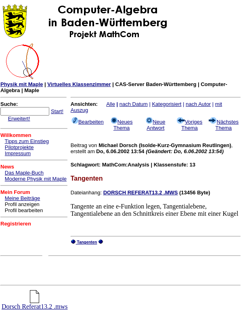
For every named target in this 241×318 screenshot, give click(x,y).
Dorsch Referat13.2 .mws (35, 303)
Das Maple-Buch (24, 173)
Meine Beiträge (22, 198)
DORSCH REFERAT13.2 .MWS (140, 193)
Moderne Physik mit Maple (36, 179)
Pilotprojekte (19, 147)
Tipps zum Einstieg (27, 141)
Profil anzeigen (22, 204)
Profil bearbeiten (24, 210)
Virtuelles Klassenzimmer (79, 84)
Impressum (18, 153)
